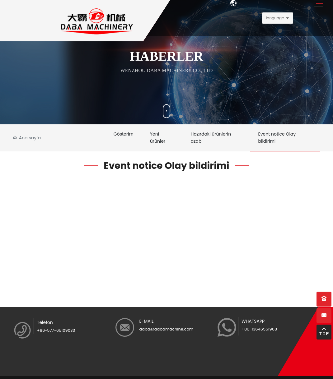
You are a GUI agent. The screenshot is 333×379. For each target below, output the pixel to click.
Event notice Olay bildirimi (280, 138)
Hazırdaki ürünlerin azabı (215, 138)
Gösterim (125, 134)
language (275, 18)
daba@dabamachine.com (166, 331)
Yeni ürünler (162, 138)
